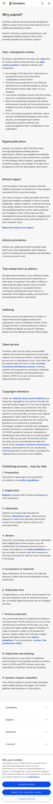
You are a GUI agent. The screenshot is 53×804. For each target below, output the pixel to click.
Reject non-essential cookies (26, 793)
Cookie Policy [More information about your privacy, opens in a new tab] (33, 778)
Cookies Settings (26, 799)
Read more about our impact (18, 227)
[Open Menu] (4, 3)
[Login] (49, 3)
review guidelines (36, 549)
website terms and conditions (29, 398)
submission (18, 516)
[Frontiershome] (17, 3)
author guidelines (29, 480)
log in (42, 495)
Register (6, 495)
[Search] (42, 3)
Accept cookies (26, 785)
